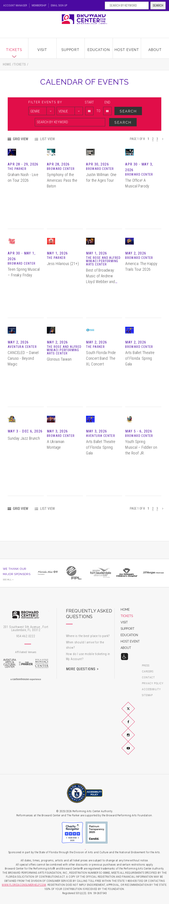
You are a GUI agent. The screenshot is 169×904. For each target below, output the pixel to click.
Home (7, 64)
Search (158, 5)
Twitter (133, 712)
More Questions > (82, 669)
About (155, 47)
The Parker (26, 663)
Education (98, 47)
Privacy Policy (152, 683)
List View (47, 139)
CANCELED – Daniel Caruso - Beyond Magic (23, 380)
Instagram (133, 738)
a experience (26, 679)
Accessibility (151, 689)
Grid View (20, 139)
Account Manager (16, 5)
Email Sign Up (69, 5)
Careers (147, 671)
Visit (42, 47)
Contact (148, 677)
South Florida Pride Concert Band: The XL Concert (101, 380)
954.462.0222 (25, 636)
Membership (44, 5)
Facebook (133, 725)
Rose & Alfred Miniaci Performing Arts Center (42, 663)
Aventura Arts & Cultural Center (10, 663)
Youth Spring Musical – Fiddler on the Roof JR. (141, 469)
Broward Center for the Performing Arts (84, 23)
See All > (8, 580)
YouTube (133, 751)
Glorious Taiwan (59, 381)
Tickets (14, 47)
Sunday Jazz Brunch (24, 460)
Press (145, 665)
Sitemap (147, 695)
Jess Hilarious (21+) (63, 285)
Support (70, 47)
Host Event (126, 47)
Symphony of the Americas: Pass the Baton (62, 202)
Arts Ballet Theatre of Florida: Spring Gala (140, 380)
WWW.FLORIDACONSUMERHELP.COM (24, 884)
